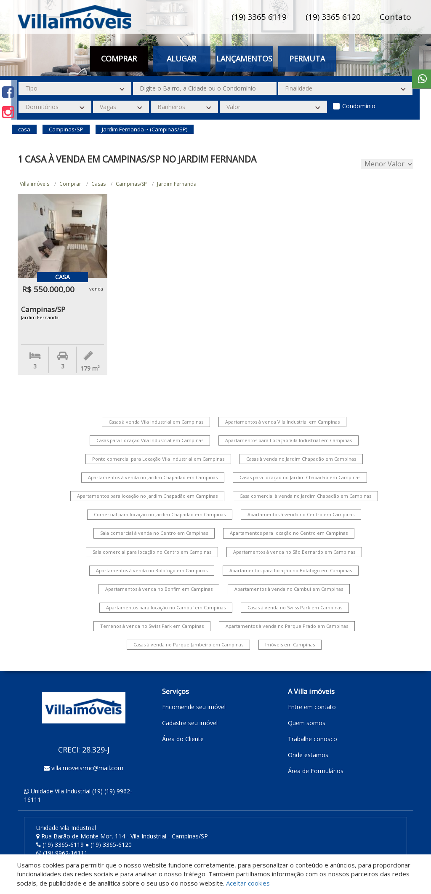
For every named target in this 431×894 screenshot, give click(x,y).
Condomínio (358, 105)
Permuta (307, 58)
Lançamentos (244, 58)
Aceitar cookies (248, 883)
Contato (395, 16)
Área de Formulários (315, 771)
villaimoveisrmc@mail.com (87, 768)
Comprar (119, 58)
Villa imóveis (34, 183)
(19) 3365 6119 (259, 16)
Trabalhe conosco (312, 739)
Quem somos (306, 723)
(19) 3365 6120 (333, 16)
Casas (98, 183)
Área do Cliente (183, 739)
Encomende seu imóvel (194, 707)
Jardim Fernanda (177, 183)
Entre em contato (312, 707)
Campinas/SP (131, 183)
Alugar (181, 58)
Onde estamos (308, 755)
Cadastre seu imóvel (190, 723)
